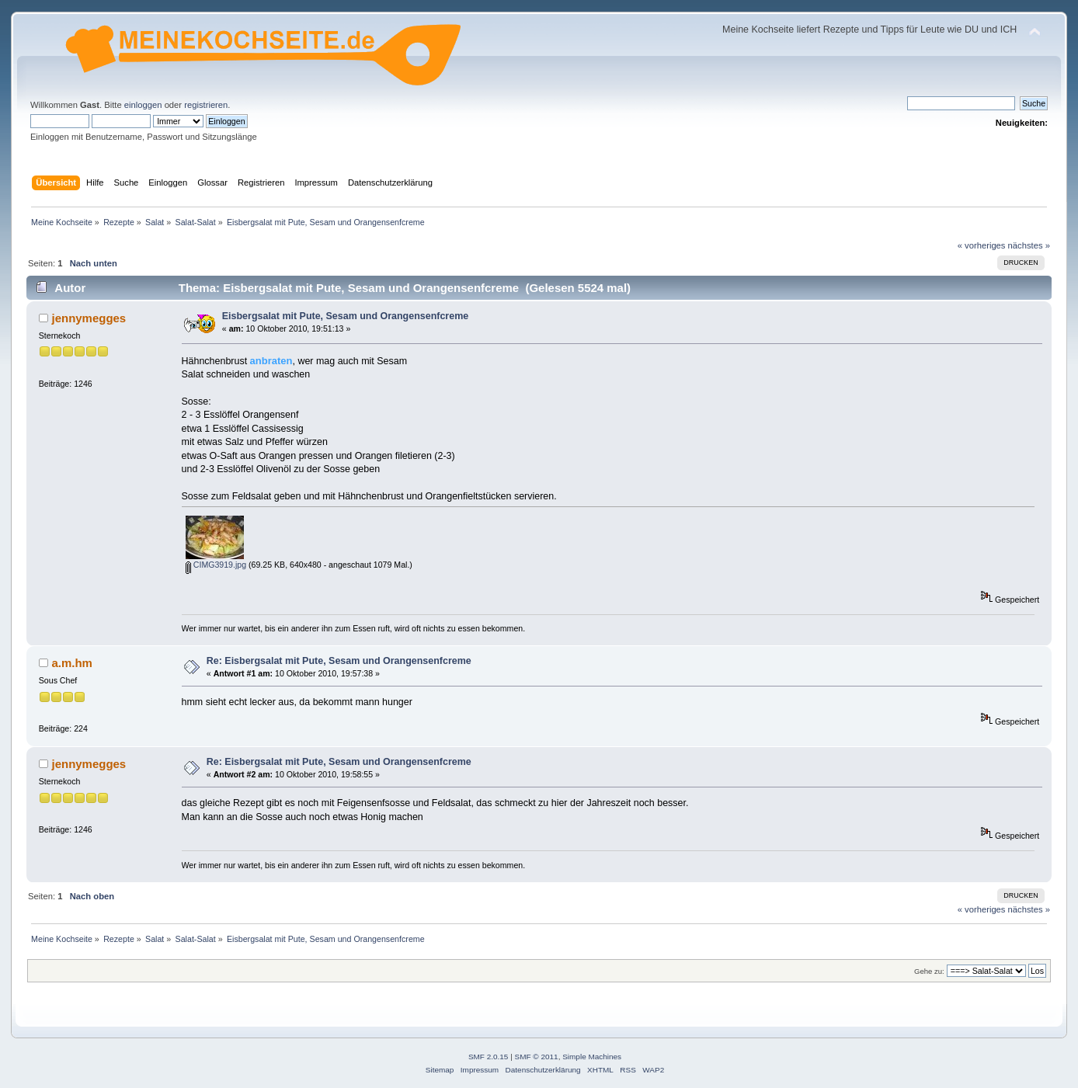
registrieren (206, 104)
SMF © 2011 (536, 1056)
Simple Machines (591, 1056)
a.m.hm (72, 662)
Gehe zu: (929, 971)
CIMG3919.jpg (216, 564)
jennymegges (89, 318)
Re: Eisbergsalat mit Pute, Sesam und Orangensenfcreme (339, 660)
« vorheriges (982, 245)
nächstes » (1029, 245)
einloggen (143, 104)
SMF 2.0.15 (488, 1056)
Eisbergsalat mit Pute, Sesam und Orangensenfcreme (345, 316)
